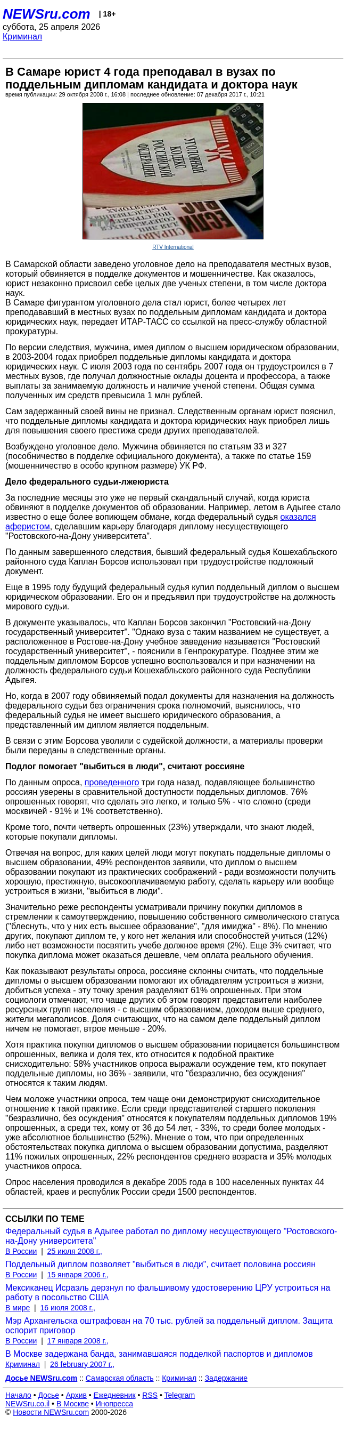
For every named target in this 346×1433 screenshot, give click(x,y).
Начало (18, 1395)
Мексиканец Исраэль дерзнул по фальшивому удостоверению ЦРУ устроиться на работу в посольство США (167, 1292)
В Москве (72, 1403)
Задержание (226, 1378)
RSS (150, 1395)
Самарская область (120, 1378)
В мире (17, 1307)
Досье (48, 1395)
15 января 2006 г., (78, 1274)
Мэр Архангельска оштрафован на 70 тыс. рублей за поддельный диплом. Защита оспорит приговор (169, 1325)
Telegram (179, 1395)
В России (21, 1251)
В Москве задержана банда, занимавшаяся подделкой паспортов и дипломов (159, 1353)
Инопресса (115, 1403)
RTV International (173, 247)
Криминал (22, 36)
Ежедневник (115, 1395)
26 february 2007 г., (82, 1364)
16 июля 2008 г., (67, 1307)
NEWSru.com (46, 14)
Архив (76, 1395)
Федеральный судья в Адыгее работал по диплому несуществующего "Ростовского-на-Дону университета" (171, 1236)
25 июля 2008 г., (74, 1251)
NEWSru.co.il (27, 1403)
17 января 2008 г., (78, 1341)
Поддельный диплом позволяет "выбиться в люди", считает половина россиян (160, 1264)
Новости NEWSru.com (51, 1412)
